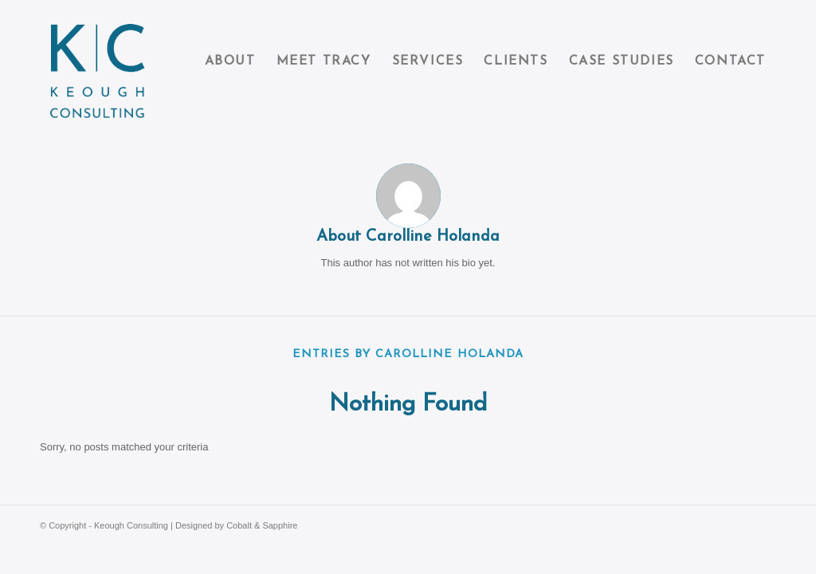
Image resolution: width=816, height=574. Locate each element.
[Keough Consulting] (97, 62)
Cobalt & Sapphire (261, 525)
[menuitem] (230, 62)
